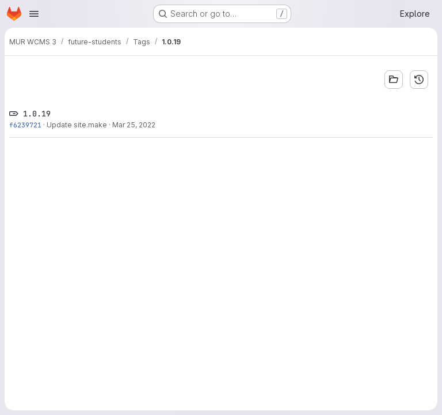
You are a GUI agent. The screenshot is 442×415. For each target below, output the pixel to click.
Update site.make (77, 124)
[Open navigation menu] (34, 14)
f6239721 (25, 124)
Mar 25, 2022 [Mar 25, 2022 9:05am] (133, 124)
